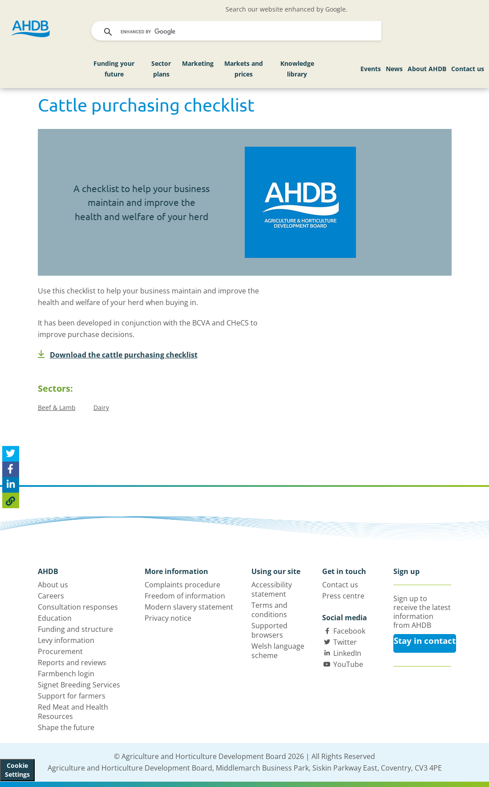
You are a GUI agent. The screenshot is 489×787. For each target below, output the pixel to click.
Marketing (198, 63)
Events (370, 68)
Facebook (349, 631)
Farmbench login (66, 674)
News (394, 68)
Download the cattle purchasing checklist (118, 355)
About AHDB (427, 68)
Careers (51, 596)
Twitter (345, 642)
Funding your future (113, 68)
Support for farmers (71, 696)
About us (53, 585)
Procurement (60, 651)
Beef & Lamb (57, 407)
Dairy (101, 407)
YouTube (348, 664)
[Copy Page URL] (10, 500)
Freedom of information (185, 596)
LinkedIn (347, 653)
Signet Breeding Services (79, 685)
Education (55, 618)
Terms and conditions (269, 609)
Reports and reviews (72, 662)
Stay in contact (425, 640)
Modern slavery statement (189, 607)
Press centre (343, 596)
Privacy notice (168, 618)
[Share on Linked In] (10, 485)
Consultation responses (78, 607)
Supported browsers (269, 630)
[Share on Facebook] (10, 469)
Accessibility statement (271, 589)
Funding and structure (75, 629)
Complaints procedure (182, 585)
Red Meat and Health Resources (73, 711)
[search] (237, 32)
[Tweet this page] (10, 454)
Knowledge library (297, 68)
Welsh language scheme (277, 650)
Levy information (66, 640)
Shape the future (66, 727)
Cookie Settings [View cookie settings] (17, 770)
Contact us (467, 68)
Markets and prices (243, 68)
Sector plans (161, 68)
